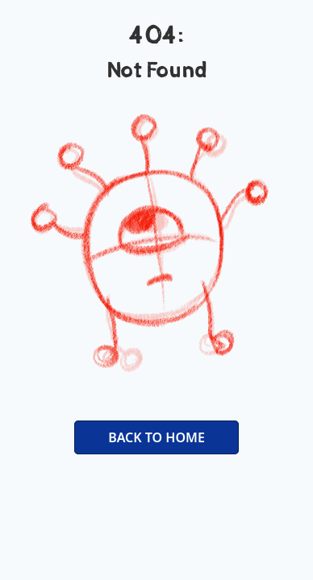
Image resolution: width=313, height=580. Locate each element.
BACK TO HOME (156, 437)
